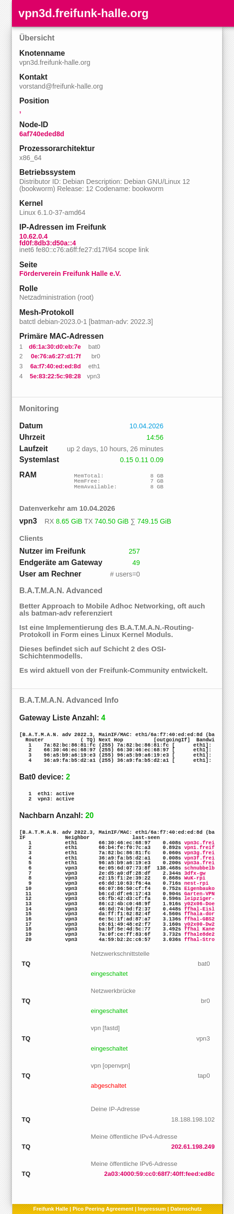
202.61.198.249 (192, 1146)
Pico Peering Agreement (102, 1209)
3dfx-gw (194, 873)
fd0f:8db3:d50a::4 (48, 243)
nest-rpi (196, 883)
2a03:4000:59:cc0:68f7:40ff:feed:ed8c (159, 1173)
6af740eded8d (42, 134)
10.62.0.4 (34, 236)
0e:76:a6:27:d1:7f (56, 356)
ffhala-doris (202, 913)
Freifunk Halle (50, 1209)
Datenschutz (186, 1209)
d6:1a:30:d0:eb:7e (55, 346)
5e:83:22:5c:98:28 (55, 376)
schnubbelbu (200, 868)
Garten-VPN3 (200, 893)
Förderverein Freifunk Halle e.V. (70, 273)
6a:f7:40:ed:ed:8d (55, 366)
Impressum (152, 1209)
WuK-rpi (194, 878)
